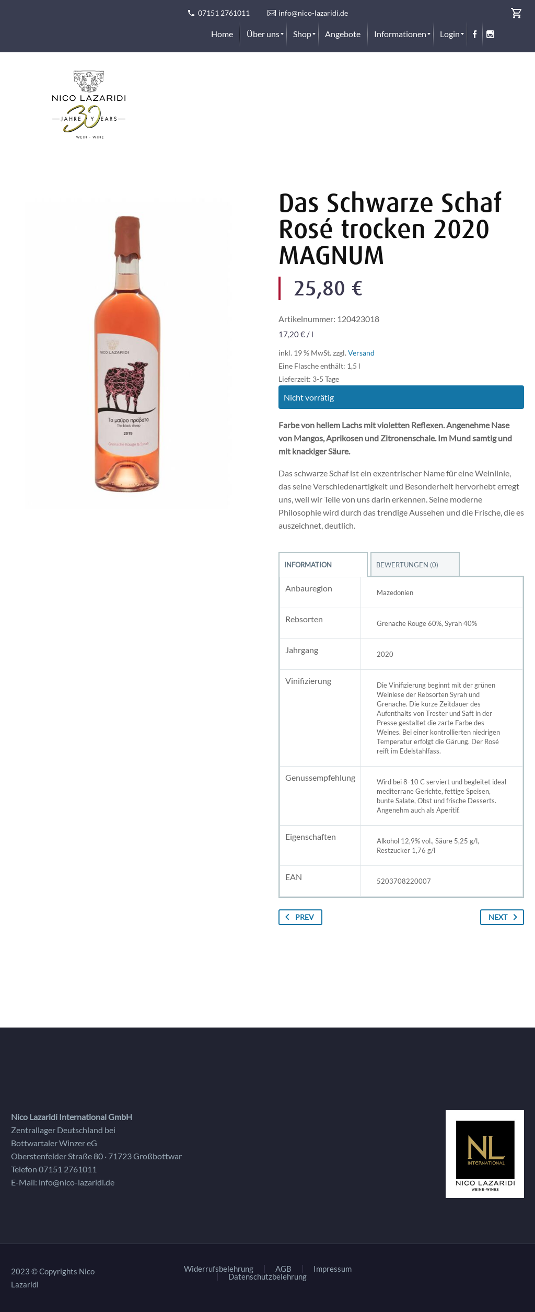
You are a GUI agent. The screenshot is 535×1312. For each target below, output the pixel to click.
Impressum (332, 1269)
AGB (283, 1269)
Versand (361, 352)
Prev (297, 917)
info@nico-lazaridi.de (313, 12)
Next (505, 917)
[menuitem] (222, 34)
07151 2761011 (224, 12)
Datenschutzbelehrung (267, 1277)
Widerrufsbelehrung (218, 1269)
